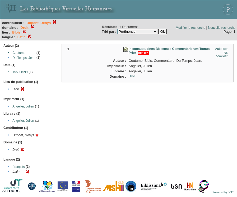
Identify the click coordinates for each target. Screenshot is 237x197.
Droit (132, 76)
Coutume (18, 53)
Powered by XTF (223, 192)
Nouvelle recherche (221, 28)
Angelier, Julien (23, 106)
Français (18, 167)
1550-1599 (19, 72)
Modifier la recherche (190, 28)
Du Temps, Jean (23, 58)
